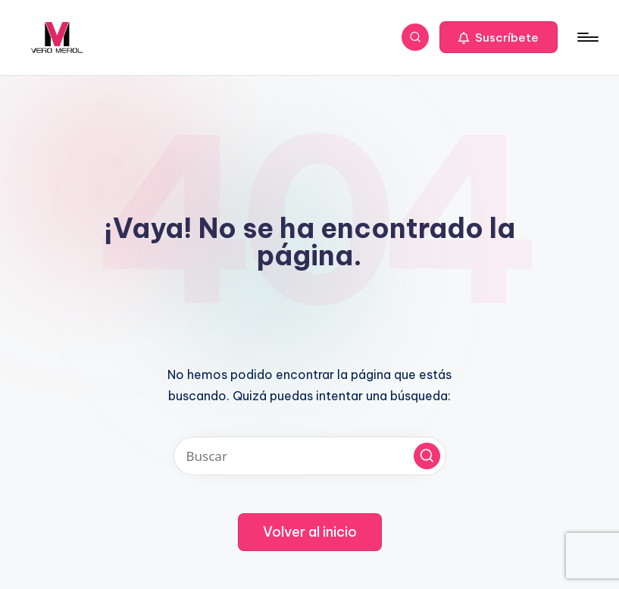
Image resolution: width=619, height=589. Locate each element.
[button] (498, 37)
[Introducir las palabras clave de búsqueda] (310, 456)
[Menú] (586, 37)
